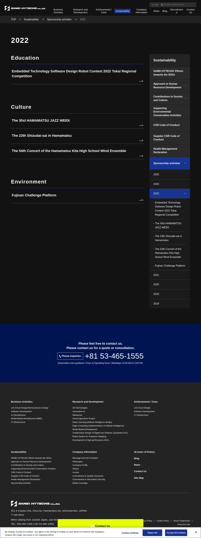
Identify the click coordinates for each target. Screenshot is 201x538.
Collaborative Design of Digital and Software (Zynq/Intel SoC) (100, 433)
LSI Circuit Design (142, 408)
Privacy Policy (145, 521)
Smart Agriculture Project (84, 418)
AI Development (18, 415)
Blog (165, 11)
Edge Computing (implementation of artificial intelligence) (98, 426)
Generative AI (79, 411)
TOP (13, 19)
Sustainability (122, 11)
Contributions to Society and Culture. (168, 98)
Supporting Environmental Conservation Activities (167, 112)
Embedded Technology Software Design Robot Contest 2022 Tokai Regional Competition (168, 208)
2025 (156, 174)
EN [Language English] (153, 5)
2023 (156, 184)
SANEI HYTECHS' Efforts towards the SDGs (168, 73)
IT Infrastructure (18, 422)
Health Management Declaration (165, 150)
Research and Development (80, 11)
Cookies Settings (130, 533)
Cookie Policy (163, 521)
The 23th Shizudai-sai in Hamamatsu (168, 238)
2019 (156, 294)
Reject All (152, 533)
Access (76, 472)
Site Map (139, 477)
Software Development (21, 411)
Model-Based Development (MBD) (26, 418)
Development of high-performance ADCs (91, 440)
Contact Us (191, 11)
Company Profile (80, 465)
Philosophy (78, 461)
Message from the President (85, 458)
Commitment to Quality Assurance (88, 476)
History (76, 469)
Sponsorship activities (59, 19)
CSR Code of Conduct (166, 125)
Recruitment (176, 9)
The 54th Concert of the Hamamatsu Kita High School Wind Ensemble (168, 253)
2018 (156, 303)
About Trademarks (181, 521)
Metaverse (77, 415)
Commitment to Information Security (89, 479)
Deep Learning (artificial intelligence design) (92, 422)
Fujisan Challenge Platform (170, 265)
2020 (156, 284)
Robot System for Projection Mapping (89, 436)
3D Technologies (80, 408)
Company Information (141, 11)
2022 (156, 193)
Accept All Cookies (176, 533)
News (156, 11)
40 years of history (144, 452)
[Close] (196, 533)
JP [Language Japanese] (157, 5)
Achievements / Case (104, 11)
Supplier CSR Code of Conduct (166, 138)
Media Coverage (80, 483)
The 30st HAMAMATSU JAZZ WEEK (168, 225)
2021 (156, 275)
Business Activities (58, 11)
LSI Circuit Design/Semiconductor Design (29, 408)
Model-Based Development (85, 429)
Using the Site (183, 524)
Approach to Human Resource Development (167, 85)
